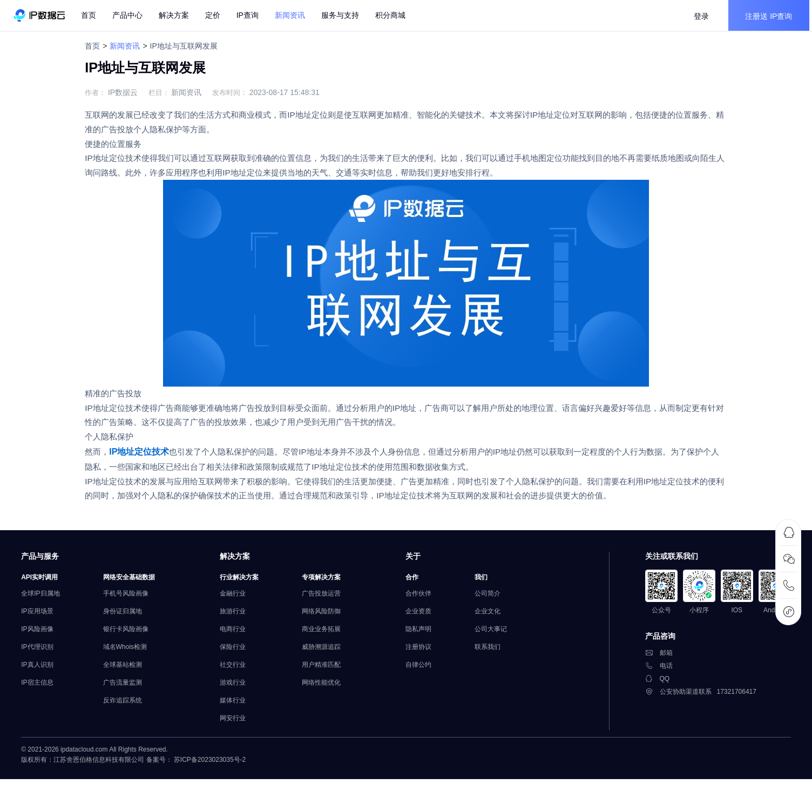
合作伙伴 (425, 616)
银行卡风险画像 (132, 651)
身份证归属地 (129, 634)
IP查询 (251, 16)
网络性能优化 (327, 705)
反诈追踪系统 (129, 723)
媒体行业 (239, 723)
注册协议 (425, 669)
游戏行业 (239, 705)
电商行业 (239, 651)
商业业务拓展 (327, 651)
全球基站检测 (129, 687)
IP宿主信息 (44, 705)
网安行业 (239, 741)
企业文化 (494, 634)
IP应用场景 (44, 634)
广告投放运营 (327, 616)
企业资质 (425, 634)
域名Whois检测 (131, 669)
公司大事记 (497, 651)
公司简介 (494, 616)
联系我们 (494, 669)
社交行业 (239, 687)
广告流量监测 (129, 705)
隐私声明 (425, 651)
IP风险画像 (44, 651)
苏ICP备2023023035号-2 (217, 786)
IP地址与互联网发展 (180, 46)
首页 (92, 16)
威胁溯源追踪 (327, 669)
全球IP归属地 (47, 616)
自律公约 (425, 687)
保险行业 (239, 669)
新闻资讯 (122, 46)
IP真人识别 (44, 687)
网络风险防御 (327, 634)
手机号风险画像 (132, 616)
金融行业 (239, 616)
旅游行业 (239, 634)
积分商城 (394, 16)
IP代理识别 (44, 669)
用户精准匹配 (327, 687)
